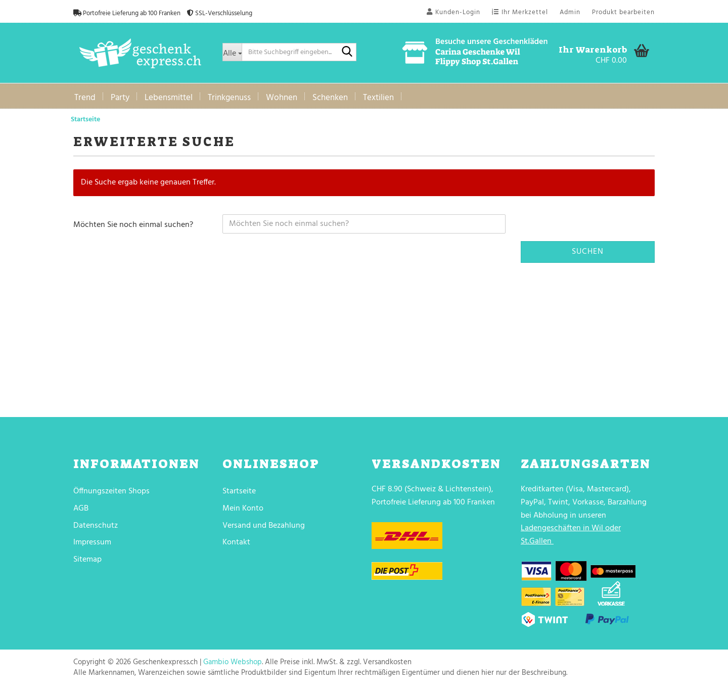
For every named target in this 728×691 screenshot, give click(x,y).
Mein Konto (242, 508)
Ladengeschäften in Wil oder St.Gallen (571, 535)
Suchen (588, 251)
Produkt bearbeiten (623, 12)
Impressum (92, 542)
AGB (80, 508)
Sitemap (87, 559)
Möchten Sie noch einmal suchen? (133, 224)
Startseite (239, 491)
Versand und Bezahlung (263, 525)
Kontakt (236, 542)
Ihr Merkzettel (520, 12)
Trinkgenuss (229, 98)
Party (120, 98)
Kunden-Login (453, 12)
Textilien (378, 98)
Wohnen (281, 98)
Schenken (330, 98)
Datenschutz (95, 525)
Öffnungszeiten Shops (111, 491)
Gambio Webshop (232, 662)
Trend (85, 98)
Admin (570, 12)
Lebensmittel (169, 98)
